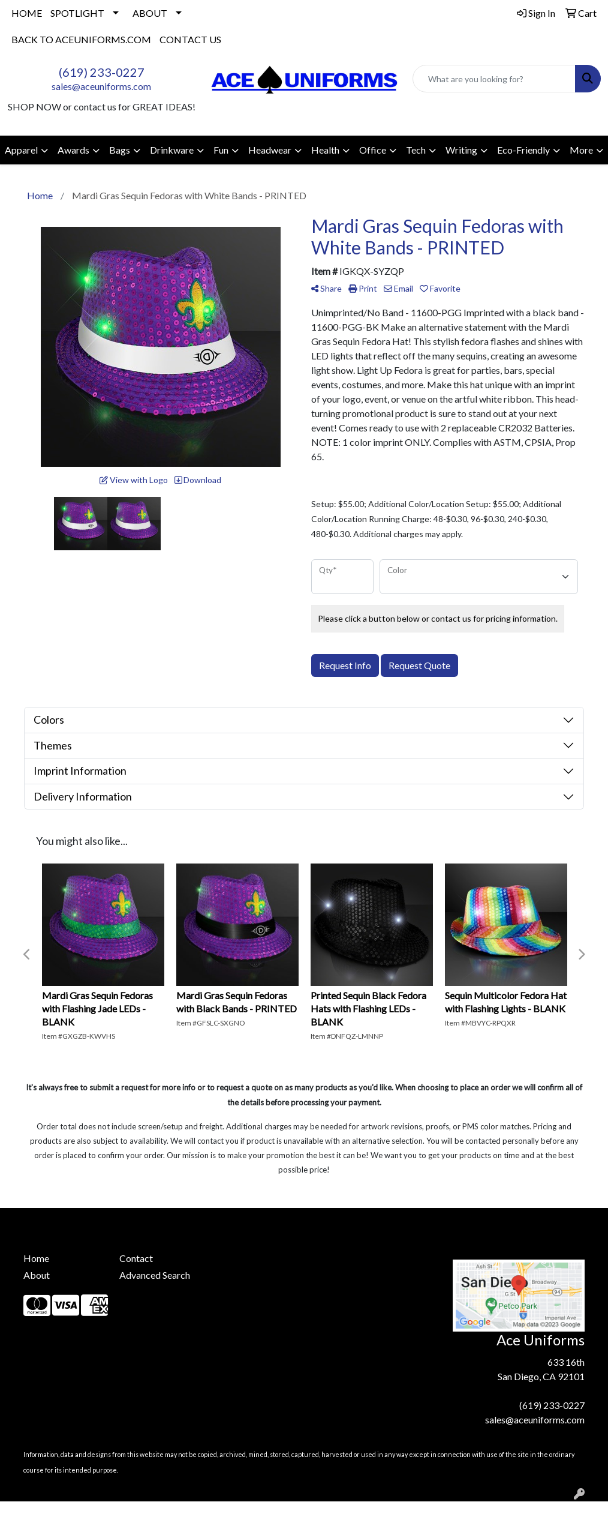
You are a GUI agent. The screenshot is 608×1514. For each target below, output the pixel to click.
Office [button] (372, 149)
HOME (26, 13)
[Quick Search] (494, 78)
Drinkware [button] (172, 149)
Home (36, 1258)
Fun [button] (220, 149)
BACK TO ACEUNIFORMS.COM (81, 39)
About (36, 1275)
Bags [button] (119, 149)
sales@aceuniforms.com (101, 86)
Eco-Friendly (523, 149)
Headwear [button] (269, 149)
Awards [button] (73, 149)
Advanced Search (154, 1275)
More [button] (581, 149)
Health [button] (325, 149)
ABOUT (150, 13)
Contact (136, 1258)
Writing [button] (461, 149)
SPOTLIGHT (77, 13)
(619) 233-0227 (102, 72)
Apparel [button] (21, 149)
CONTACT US (190, 39)
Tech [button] (416, 149)
